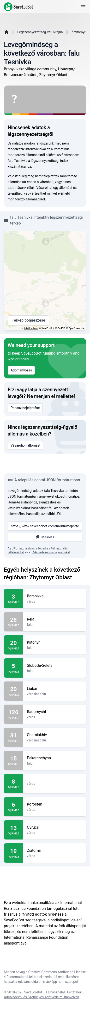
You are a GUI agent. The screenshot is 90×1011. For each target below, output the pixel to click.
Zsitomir (54, 850)
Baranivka (54, 596)
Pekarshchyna (54, 758)
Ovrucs (54, 827)
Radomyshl (54, 712)
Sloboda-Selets (54, 665)
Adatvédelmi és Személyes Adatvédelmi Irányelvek (41, 997)
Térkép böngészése (28, 320)
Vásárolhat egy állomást (54, 188)
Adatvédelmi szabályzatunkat (51, 552)
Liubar (54, 689)
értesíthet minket (44, 193)
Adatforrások (31, 328)
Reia (54, 619)
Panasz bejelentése (25, 407)
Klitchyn (54, 642)
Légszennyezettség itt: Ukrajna (40, 32)
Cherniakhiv (54, 735)
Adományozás (21, 370)
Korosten (54, 804)
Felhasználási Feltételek (64, 992)
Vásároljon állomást (25, 445)
